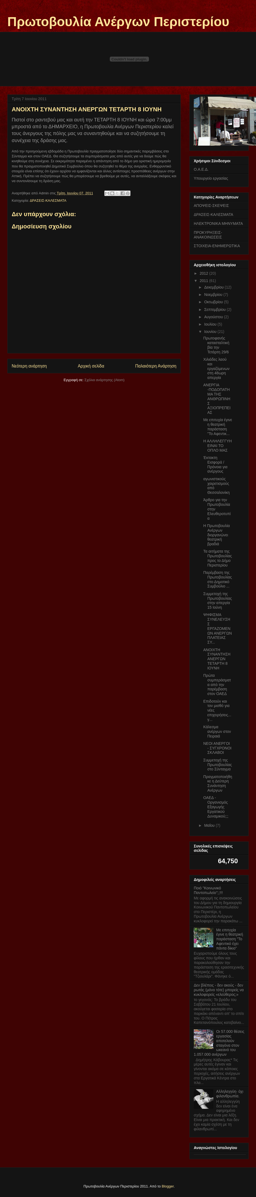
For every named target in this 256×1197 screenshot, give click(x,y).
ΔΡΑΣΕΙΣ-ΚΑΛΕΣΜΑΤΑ (48, 200)
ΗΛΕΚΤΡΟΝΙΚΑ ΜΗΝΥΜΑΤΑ (218, 223)
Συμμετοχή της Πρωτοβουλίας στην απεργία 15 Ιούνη (217, 601)
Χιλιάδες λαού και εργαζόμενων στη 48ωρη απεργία (216, 368)
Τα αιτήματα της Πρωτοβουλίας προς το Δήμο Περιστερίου (217, 558)
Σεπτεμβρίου (215, 309)
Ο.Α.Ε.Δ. (201, 169)
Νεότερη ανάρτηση (29, 366)
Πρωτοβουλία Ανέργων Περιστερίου (118, 21)
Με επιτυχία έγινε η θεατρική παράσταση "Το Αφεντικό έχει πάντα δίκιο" (229, 939)
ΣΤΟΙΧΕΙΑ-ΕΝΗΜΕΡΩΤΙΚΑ (217, 246)
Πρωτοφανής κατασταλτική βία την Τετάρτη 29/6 (216, 345)
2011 (204, 280)
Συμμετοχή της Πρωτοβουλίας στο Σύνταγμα (217, 765)
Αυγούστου (214, 317)
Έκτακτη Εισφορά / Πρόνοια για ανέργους (215, 464)
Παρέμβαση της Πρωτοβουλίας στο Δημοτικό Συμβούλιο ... (217, 579)
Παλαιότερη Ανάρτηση (155, 366)
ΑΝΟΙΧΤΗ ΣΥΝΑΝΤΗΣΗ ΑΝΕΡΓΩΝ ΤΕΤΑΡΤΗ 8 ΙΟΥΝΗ (216, 659)
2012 (204, 273)
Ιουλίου (210, 324)
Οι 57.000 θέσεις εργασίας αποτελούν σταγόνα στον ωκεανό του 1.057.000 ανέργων (219, 1043)
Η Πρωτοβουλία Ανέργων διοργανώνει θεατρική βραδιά (216, 535)
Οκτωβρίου (214, 302)
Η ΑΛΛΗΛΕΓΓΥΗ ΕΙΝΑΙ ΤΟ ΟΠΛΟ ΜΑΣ (217, 445)
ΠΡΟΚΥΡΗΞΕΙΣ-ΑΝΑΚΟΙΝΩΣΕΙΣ (208, 234)
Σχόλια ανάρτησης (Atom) (104, 380)
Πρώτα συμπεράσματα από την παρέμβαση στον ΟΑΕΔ (217, 684)
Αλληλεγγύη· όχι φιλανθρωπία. (229, 1093)
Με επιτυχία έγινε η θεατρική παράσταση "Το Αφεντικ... (217, 427)
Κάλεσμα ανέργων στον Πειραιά (217, 731)
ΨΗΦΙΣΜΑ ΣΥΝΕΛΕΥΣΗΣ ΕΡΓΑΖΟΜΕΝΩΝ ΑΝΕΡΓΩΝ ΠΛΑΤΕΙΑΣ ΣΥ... (217, 628)
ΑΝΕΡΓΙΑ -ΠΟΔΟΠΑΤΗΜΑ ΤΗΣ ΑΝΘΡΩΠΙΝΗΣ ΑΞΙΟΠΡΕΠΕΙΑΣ (216, 399)
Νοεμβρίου (213, 294)
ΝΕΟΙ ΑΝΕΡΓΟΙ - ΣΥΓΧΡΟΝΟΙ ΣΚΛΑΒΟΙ (217, 748)
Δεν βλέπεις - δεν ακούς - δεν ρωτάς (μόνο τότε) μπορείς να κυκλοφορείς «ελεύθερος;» (219, 990)
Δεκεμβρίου (214, 287)
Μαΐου (210, 825)
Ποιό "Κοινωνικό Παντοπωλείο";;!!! (208, 890)
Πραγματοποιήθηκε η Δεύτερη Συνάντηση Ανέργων (217, 783)
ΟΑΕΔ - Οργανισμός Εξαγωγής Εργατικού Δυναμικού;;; (215, 806)
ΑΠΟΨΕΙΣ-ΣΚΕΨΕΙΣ (211, 205)
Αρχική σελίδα (91, 366)
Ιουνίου (210, 331)
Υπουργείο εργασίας (211, 178)
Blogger (168, 1186)
